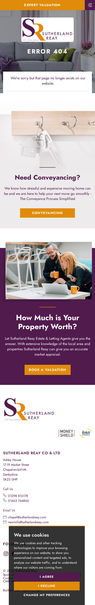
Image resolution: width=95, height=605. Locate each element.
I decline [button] (46, 586)
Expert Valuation (42, 5)
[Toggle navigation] (90, 4)
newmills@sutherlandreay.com (28, 522)
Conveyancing (47, 213)
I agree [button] (47, 576)
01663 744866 (18, 500)
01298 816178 (18, 496)
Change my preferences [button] (47, 595)
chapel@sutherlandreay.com (27, 517)
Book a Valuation (47, 369)
